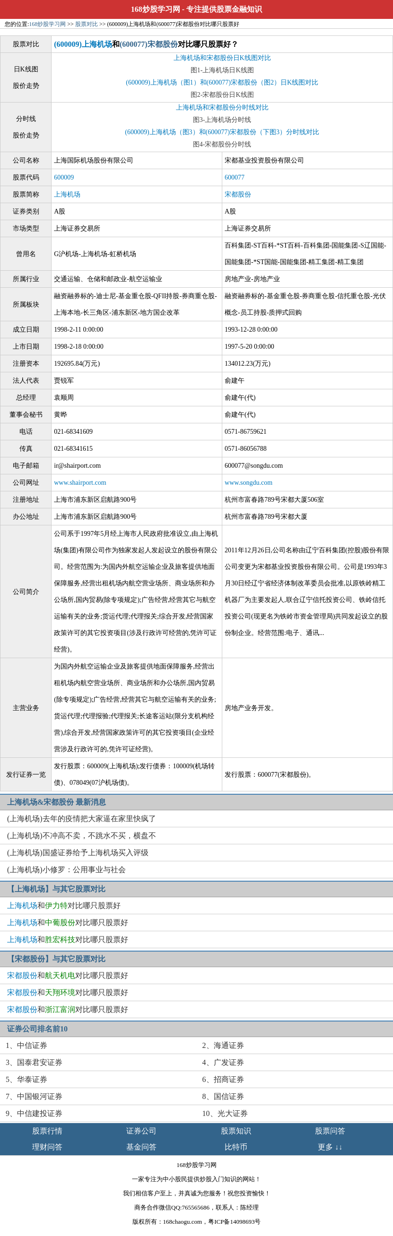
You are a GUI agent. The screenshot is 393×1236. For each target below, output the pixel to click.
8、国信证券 (223, 1096)
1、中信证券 (26, 1045)
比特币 (236, 1147)
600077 (235, 177)
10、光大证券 (225, 1113)
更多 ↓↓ (330, 1147)
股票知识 (236, 1131)
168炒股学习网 (155, 9)
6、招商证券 (223, 1079)
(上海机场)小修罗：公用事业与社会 (66, 870)
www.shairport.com (80, 482)
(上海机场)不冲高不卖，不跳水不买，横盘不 (81, 836)
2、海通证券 (223, 1045)
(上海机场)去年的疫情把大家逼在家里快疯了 (81, 819)
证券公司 (141, 1131)
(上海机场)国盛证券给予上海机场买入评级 (77, 853)
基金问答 (141, 1147)
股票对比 (86, 24)
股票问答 (330, 1131)
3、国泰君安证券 (34, 1062)
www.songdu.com (248, 482)
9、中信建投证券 (34, 1113)
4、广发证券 (223, 1062)
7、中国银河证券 (34, 1096)
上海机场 (67, 194)
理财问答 (47, 1147)
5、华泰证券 (26, 1079)
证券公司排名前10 (37, 1029)
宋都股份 (238, 194)
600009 (64, 177)
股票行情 (47, 1131)
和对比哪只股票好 (64, 905)
